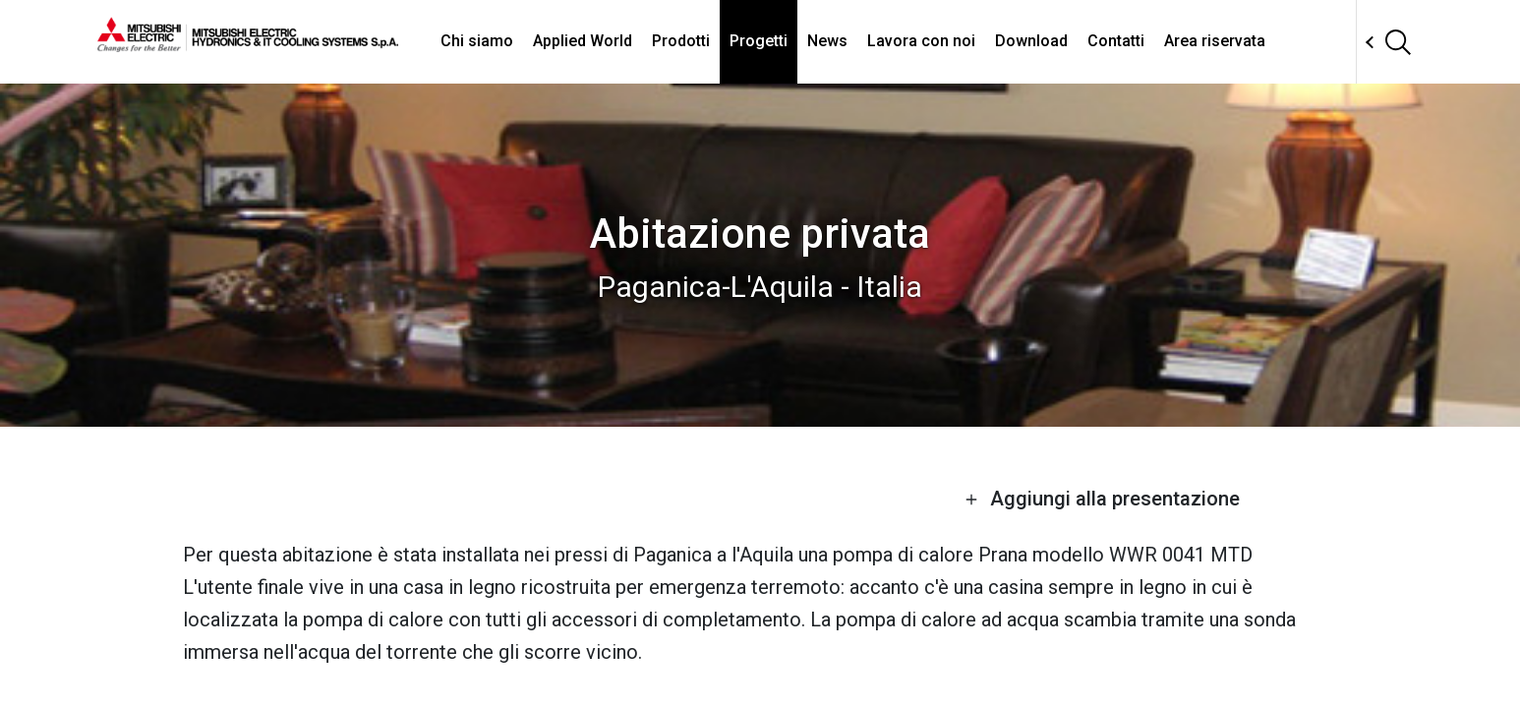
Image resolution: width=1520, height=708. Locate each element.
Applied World (582, 40)
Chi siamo (476, 40)
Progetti (759, 40)
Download (1031, 40)
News (827, 40)
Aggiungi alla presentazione (1102, 498)
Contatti (1115, 40)
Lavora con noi (921, 40)
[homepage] (247, 44)
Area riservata (1214, 40)
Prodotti (681, 40)
